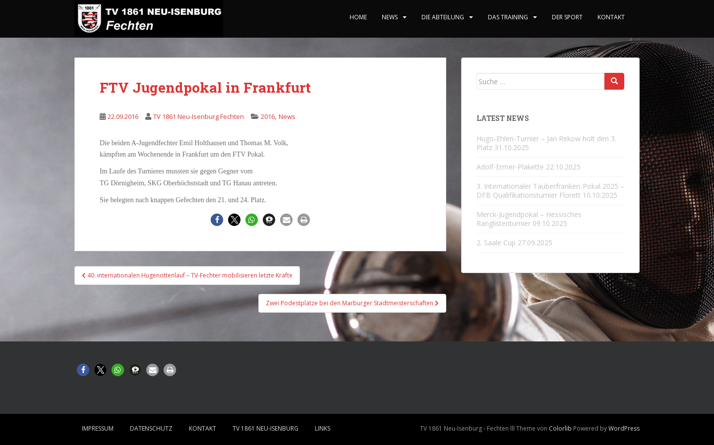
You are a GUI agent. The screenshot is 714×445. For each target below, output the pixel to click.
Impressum (98, 428)
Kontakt (611, 17)
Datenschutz (151, 428)
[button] (217, 220)
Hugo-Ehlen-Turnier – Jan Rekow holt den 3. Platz (546, 143)
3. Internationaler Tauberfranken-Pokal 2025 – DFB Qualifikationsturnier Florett (550, 190)
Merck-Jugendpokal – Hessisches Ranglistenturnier (529, 219)
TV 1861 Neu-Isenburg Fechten (198, 116)
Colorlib (560, 428)
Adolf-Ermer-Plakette (510, 166)
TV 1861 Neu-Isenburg (265, 428)
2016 (268, 116)
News (390, 17)
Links (322, 428)
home (358, 17)
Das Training (508, 17)
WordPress (624, 428)
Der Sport (567, 17)
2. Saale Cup (496, 242)
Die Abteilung (442, 17)
